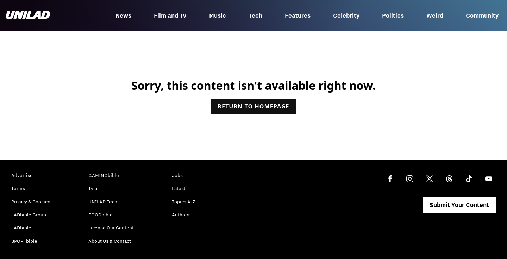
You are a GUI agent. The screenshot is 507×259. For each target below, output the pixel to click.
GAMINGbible (103, 175)
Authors (180, 214)
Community (482, 15)
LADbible (21, 228)
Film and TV (170, 15)
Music (217, 15)
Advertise (22, 175)
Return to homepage (253, 106)
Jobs (177, 175)
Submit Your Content (459, 205)
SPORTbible (24, 241)
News (123, 15)
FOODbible (100, 214)
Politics (393, 15)
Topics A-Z (183, 201)
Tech (255, 15)
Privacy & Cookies (30, 201)
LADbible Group (28, 214)
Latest (179, 188)
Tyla (92, 188)
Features (298, 15)
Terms (18, 188)
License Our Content (111, 228)
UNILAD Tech (102, 201)
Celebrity (346, 15)
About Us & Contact (109, 241)
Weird (434, 15)
